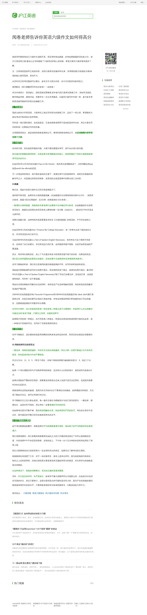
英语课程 (107, 94)
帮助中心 (38, 2)
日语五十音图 (109, 90)
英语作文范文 (124, 94)
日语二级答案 (124, 86)
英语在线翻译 (109, 97)
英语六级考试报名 (110, 86)
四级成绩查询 (109, 101)
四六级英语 (31, 29)
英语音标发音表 (125, 105)
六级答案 (27, 493)
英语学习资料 (124, 97)
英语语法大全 (109, 105)
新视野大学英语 (125, 101)
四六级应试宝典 (52, 493)
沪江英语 (15, 29)
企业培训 (48, 2)
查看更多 (126, 109)
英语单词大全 (124, 90)
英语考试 (23, 29)
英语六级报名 (38, 493)
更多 (92, 583)
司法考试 (64, 493)
